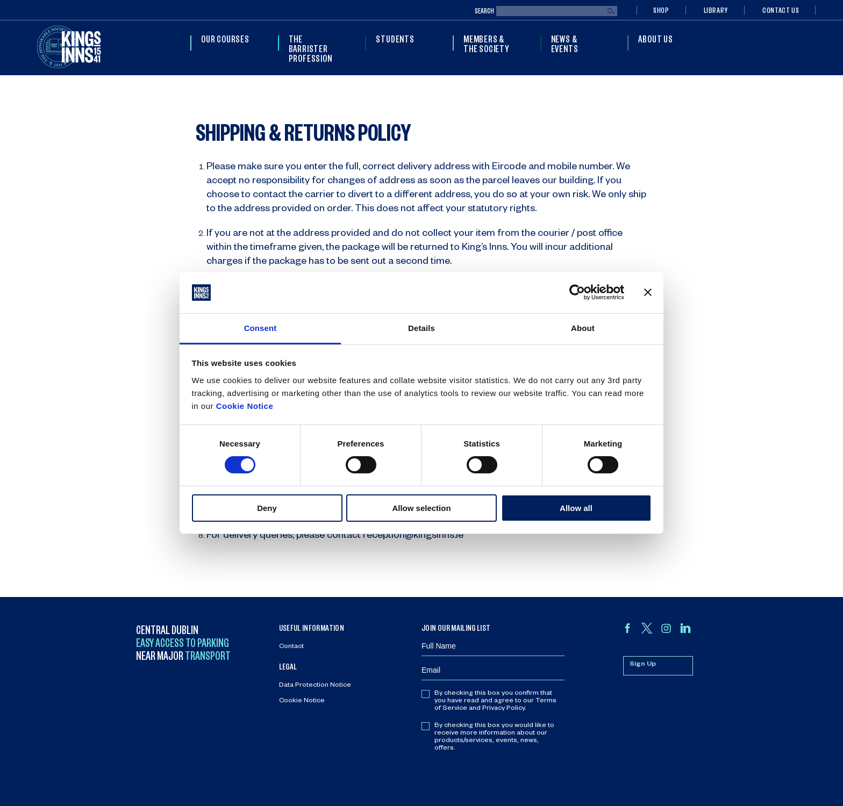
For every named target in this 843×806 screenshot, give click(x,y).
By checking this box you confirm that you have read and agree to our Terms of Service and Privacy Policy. (495, 701)
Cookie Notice (245, 406)
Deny (267, 508)
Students (395, 39)
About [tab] (583, 328)
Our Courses (225, 39)
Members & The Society (486, 43)
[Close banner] (648, 292)
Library (716, 10)
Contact (291, 647)
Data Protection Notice (315, 685)
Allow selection (421, 508)
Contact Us (780, 10)
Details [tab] (421, 328)
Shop (661, 10)
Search (484, 11)
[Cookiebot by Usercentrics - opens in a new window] (577, 292)
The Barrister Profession (310, 48)
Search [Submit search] (611, 11)
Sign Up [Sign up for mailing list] (643, 664)
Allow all (576, 508)
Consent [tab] (260, 328)
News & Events (564, 43)
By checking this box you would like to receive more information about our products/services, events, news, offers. (494, 737)
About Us (655, 39)
